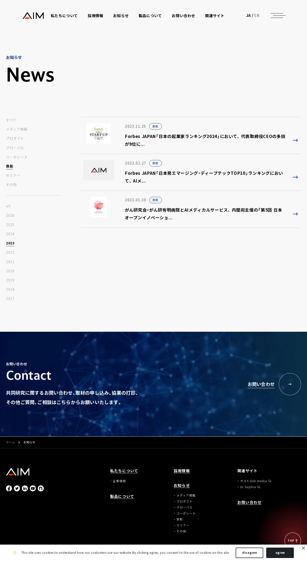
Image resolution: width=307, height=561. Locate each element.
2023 (10, 243)
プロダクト (15, 138)
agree (280, 553)
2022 (10, 252)
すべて (11, 120)
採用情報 (96, 18)
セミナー (13, 175)
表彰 (9, 166)
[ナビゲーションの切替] (293, 17)
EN (273, 17)
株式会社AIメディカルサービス (18, 17)
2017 (10, 298)
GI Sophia (248, 487)
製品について (151, 18)
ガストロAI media (253, 481)
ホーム (10, 442)
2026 (10, 215)
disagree (249, 553)
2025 (10, 224)
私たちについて (124, 471)
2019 (10, 280)
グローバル (15, 147)
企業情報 (119, 481)
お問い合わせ (184, 18)
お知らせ (182, 485)
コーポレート (17, 157)
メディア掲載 (16, 129)
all (8, 206)
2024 (10, 234)
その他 (11, 184)
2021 (10, 261)
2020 (10, 271)
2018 (10, 289)
